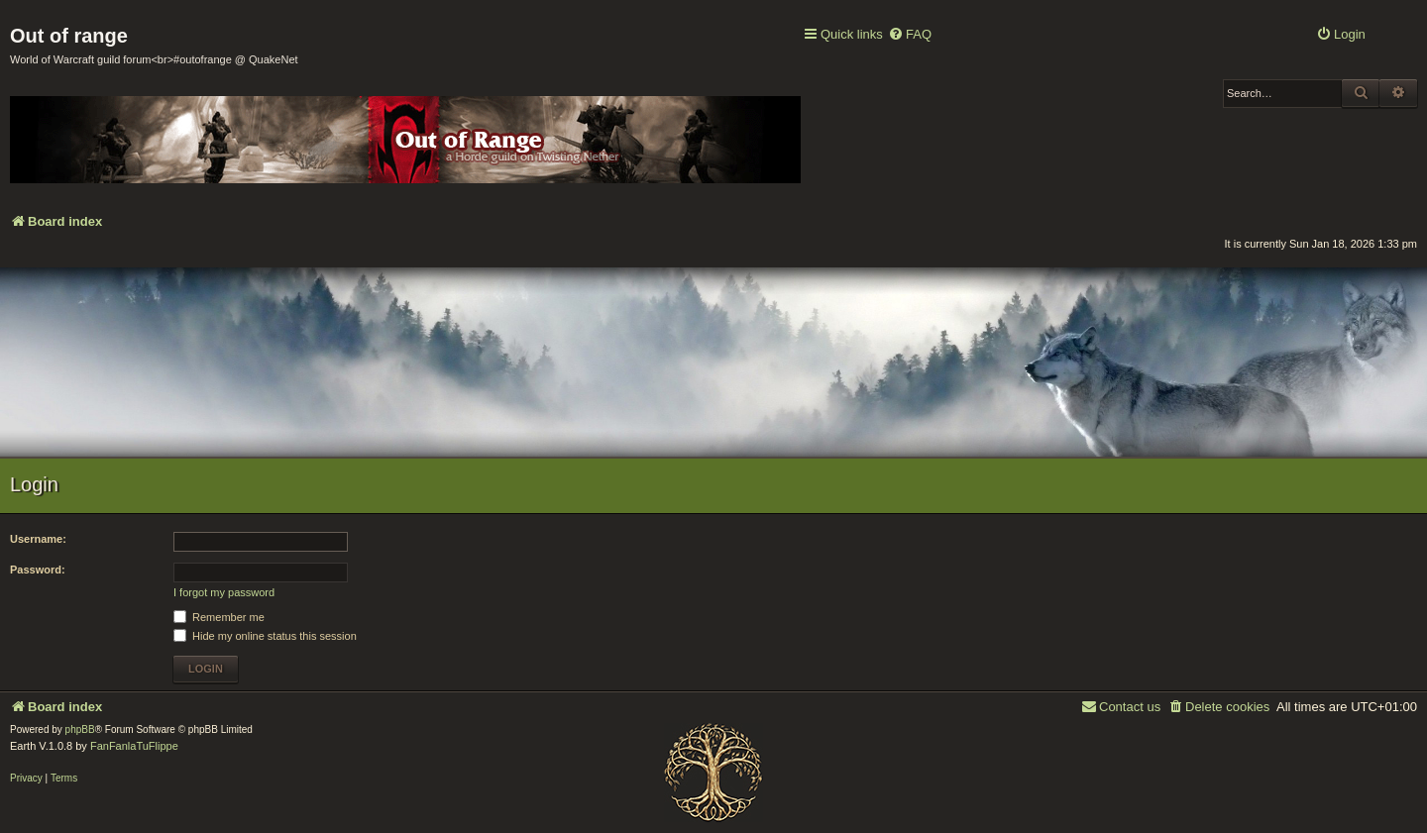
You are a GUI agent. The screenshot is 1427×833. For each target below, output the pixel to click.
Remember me (219, 617)
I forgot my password (223, 592)
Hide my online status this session (265, 636)
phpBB (80, 729)
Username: (38, 539)
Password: (37, 569)
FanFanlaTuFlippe (134, 746)
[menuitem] (910, 35)
